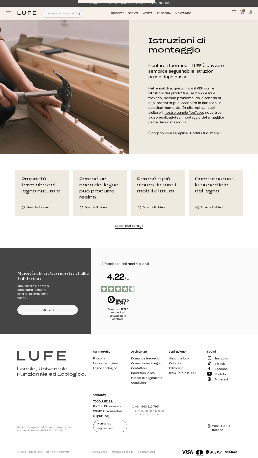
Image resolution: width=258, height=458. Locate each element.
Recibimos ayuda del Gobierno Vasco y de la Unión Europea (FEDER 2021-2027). (44, 429)
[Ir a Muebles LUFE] (27, 13)
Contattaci (139, 368)
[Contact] (234, 12)
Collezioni (176, 363)
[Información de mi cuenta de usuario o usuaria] (251, 13)
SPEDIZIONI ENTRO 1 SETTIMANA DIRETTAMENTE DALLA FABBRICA (129, 3)
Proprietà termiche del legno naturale (40, 185)
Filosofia (164, 13)
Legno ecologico (105, 368)
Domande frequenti (145, 358)
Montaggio (183, 13)
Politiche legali (146, 452)
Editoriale (176, 368)
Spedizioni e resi (143, 373)
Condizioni (139, 382)
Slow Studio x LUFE (183, 373)
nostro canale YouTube (183, 112)
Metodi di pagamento (146, 378)
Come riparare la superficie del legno (214, 185)
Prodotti (117, 13)
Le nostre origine (105, 363)
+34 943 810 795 (145, 406)
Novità (148, 13)
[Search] (78, 13)
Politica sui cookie (122, 452)
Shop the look (179, 358)
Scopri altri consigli (129, 226)
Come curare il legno (146, 363)
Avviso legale (100, 452)
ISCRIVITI (47, 310)
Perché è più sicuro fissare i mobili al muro (156, 185)
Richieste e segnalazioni (105, 426)
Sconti (133, 13)
